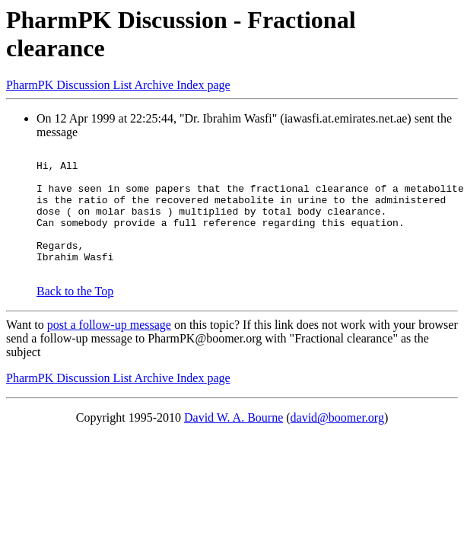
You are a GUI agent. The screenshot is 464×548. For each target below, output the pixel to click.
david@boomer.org (337, 442)
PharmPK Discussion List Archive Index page (118, 84)
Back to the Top (75, 316)
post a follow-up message (109, 349)
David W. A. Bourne (233, 442)
